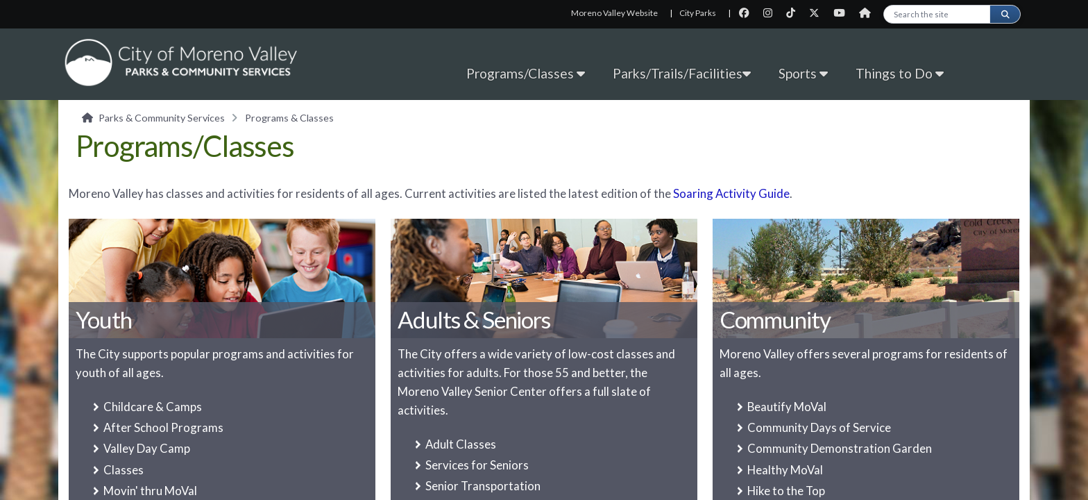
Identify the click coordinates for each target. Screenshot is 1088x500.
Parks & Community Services (162, 118)
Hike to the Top (786, 490)
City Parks (697, 13)
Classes (123, 469)
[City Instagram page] (772, 13)
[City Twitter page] (818, 13)
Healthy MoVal (785, 469)
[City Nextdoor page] (868, 13)
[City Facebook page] (748, 13)
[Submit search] (1004, 14)
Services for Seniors (477, 465)
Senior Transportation (483, 485)
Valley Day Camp (146, 448)
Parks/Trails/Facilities (682, 73)
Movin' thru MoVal (150, 490)
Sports (803, 73)
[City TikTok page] (795, 13)
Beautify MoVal (786, 406)
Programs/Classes (525, 73)
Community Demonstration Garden (839, 448)
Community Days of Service (819, 427)
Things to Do (900, 73)
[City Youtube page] (843, 13)
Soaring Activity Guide (731, 193)
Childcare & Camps (152, 406)
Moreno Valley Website (614, 13)
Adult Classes (460, 444)
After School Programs (163, 427)
